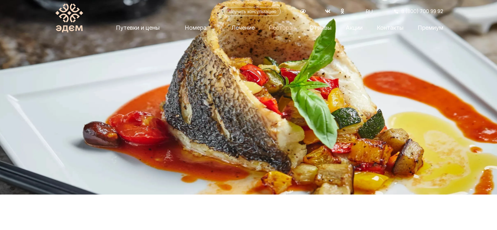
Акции (354, 29)
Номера (195, 29)
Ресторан (282, 29)
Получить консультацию (246, 12)
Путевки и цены (138, 29)
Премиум (430, 29)
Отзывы (320, 29)
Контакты (390, 29)
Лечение (243, 29)
